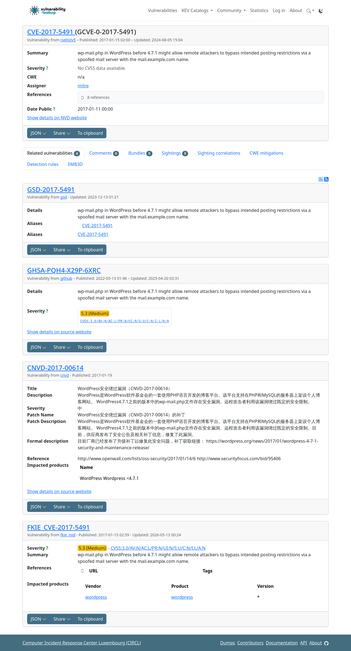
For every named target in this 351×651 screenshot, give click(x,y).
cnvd (64, 375)
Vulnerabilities (162, 10)
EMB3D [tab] (75, 164)
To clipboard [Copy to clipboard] (90, 133)
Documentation (282, 643)
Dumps (227, 643)
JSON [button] (39, 133)
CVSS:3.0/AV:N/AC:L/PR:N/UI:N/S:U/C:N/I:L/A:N (124, 321)
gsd (63, 197)
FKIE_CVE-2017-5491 (58, 527)
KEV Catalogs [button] (196, 10)
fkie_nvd (67, 534)
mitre (83, 86)
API (303, 643)
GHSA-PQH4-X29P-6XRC (64, 270)
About (296, 10)
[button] (310, 10)
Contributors (250, 643)
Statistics (259, 10)
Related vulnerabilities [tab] (53, 153)
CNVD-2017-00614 (55, 367)
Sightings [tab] (175, 153)
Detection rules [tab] (42, 164)
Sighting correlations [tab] (218, 153)
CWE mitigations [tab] (266, 153)
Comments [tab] (104, 153)
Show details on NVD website (57, 118)
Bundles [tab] (140, 153)
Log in (279, 10)
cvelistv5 (68, 39)
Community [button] (229, 10)
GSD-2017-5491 (51, 189)
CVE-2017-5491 (51, 31)
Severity (37, 68)
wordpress (96, 597)
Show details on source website (59, 332)
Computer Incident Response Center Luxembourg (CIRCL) (81, 643)
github (66, 278)
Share (62, 133)
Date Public (41, 109)
